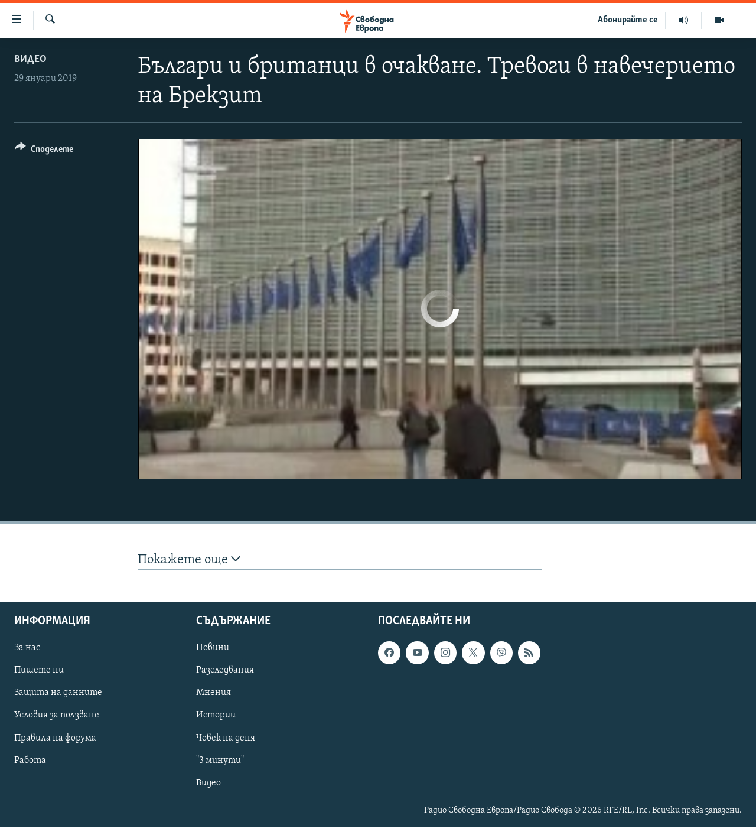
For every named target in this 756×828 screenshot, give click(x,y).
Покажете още (189, 559)
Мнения (213, 693)
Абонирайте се (628, 20)
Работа (30, 760)
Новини (212, 648)
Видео (30, 59)
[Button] (44, 151)
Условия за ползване (56, 715)
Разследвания (225, 671)
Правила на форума (55, 738)
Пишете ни (39, 671)
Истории (216, 715)
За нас (27, 648)
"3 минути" (220, 760)
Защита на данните (58, 693)
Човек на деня (225, 738)
